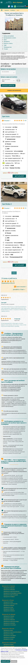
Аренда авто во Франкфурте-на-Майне (12, 593)
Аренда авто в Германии (8, 586)
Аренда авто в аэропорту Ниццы (11, 621)
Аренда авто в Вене (8, 630)
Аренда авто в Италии (8, 600)
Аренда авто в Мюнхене (9, 589)
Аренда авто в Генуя (8, 607)
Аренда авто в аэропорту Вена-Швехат (13, 632)
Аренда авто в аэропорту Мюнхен (11, 591)
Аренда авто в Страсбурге (10, 624)
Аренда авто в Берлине (9, 587)
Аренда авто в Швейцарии (9, 642)
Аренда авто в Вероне (9, 609)
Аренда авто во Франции (8, 614)
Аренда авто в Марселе (9, 619)
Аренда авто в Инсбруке (9, 637)
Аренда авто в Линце (8, 633)
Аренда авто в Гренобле (9, 623)
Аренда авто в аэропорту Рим (10, 603)
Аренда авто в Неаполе (9, 610)
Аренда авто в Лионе (8, 618)
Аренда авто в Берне (8, 644)
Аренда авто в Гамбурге (9, 596)
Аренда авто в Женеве (9, 646)
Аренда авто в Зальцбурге (10, 635)
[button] (8, 73)
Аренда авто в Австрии (8, 628)
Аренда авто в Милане (9, 605)
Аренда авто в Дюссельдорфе (11, 594)
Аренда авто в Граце (8, 639)
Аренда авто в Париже (9, 616)
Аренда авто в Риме (8, 602)
